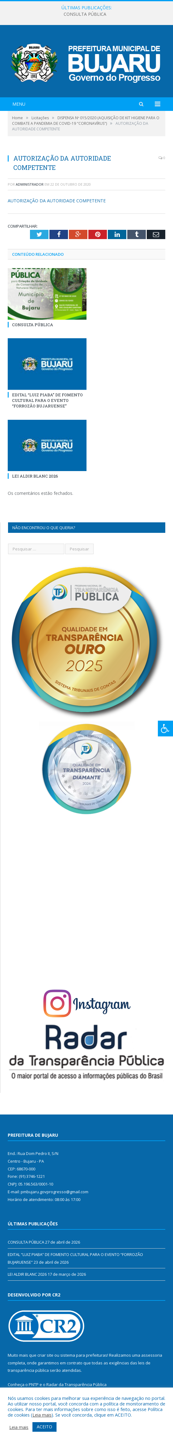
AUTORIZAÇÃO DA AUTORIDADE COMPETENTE (57, 201)
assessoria (151, 1355)
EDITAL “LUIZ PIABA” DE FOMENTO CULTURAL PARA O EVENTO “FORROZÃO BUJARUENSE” (47, 400)
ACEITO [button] (44, 1427)
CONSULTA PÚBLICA (85, 14)
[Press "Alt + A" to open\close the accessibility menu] (165, 728)
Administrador (30, 184)
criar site (45, 1355)
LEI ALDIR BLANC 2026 (35, 476)
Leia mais (42, 1415)
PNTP (34, 1384)
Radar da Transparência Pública (76, 1384)
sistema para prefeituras (83, 1355)
